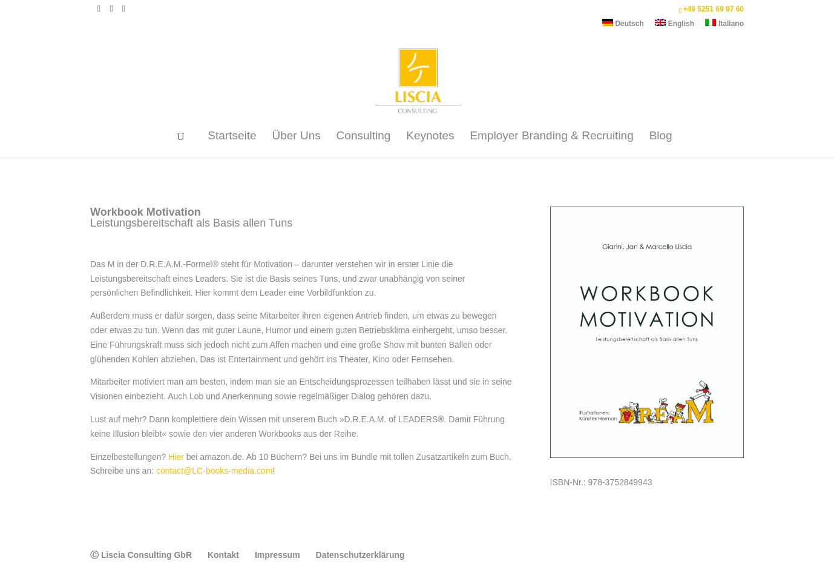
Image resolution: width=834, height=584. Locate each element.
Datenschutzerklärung (360, 555)
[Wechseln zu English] (674, 26)
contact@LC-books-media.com (214, 471)
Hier (176, 457)
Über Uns (296, 136)
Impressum (277, 555)
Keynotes (430, 136)
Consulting (364, 136)
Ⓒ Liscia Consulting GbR (141, 555)
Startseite (232, 136)
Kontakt (223, 555)
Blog (660, 136)
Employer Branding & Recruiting (551, 136)
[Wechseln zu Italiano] (724, 26)
